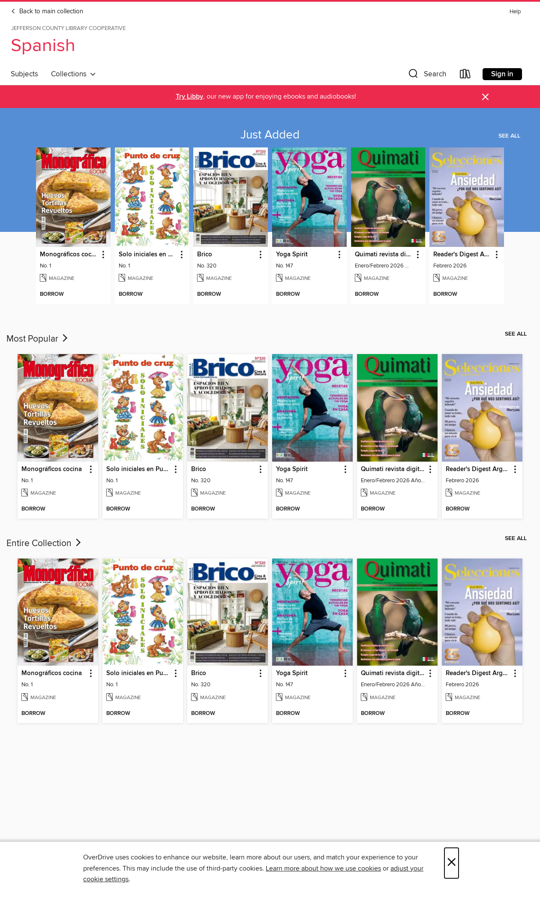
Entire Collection (44, 543)
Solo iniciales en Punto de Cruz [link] (148, 254)
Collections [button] (73, 74)
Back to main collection (47, 11)
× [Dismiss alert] (485, 97)
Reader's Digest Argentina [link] (462, 254)
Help (515, 12)
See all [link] (509, 136)
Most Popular (37, 339)
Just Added (270, 135)
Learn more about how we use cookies (323, 868)
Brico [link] (204, 254)
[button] (426, 75)
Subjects (24, 74)
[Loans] (465, 75)
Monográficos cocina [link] (69, 254)
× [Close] (451, 863)
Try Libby (189, 96)
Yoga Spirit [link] (292, 254)
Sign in (502, 74)
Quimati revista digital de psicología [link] (384, 254)
